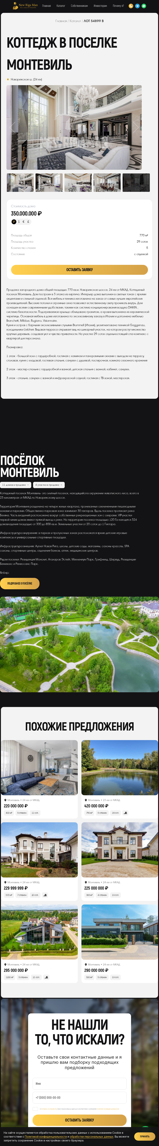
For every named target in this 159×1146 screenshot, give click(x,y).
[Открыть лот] (39, 767)
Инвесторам (100, 6)
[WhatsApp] (144, 6)
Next (128, 127)
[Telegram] (137, 6)
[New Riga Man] (25, 6)
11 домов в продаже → (15, 485)
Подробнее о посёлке (19, 583)
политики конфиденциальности (108, 1109)
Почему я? (118, 6)
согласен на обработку (49, 1109)
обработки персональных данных (91, 1136)
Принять (144, 1136)
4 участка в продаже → (48, 485)
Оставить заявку (79, 269)
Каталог (61, 6)
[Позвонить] (131, 6)
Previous (19, 127)
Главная (46, 6)
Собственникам (79, 6)
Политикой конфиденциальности (46, 1136)
